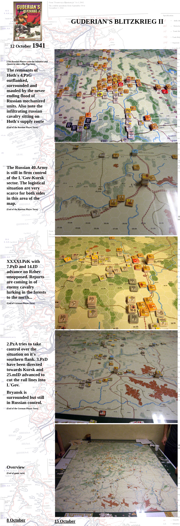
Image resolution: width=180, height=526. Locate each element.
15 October (64, 521)
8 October (16, 520)
